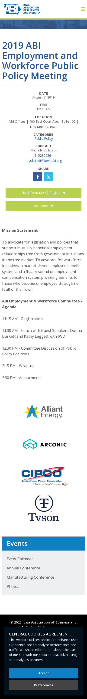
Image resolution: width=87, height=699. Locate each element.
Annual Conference (23, 568)
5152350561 (43, 155)
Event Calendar (20, 558)
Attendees (43, 205)
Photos (13, 586)
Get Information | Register (43, 192)
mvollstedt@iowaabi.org (44, 160)
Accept (43, 673)
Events (17, 543)
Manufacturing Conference (30, 577)
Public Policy (43, 138)
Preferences (43, 685)
